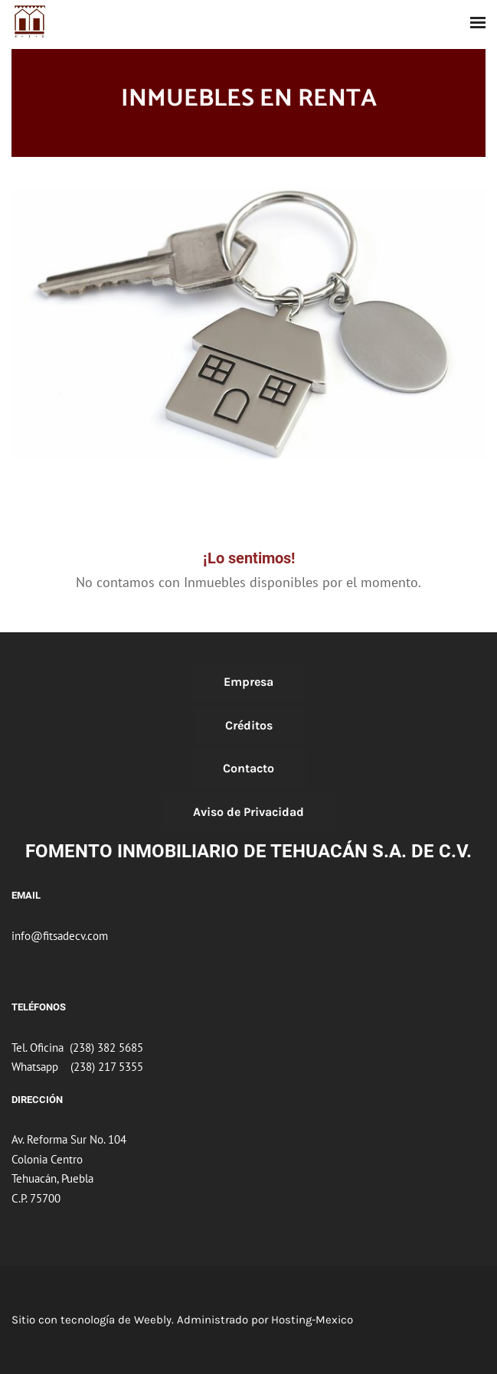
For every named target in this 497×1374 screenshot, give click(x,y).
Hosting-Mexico (312, 1320)
